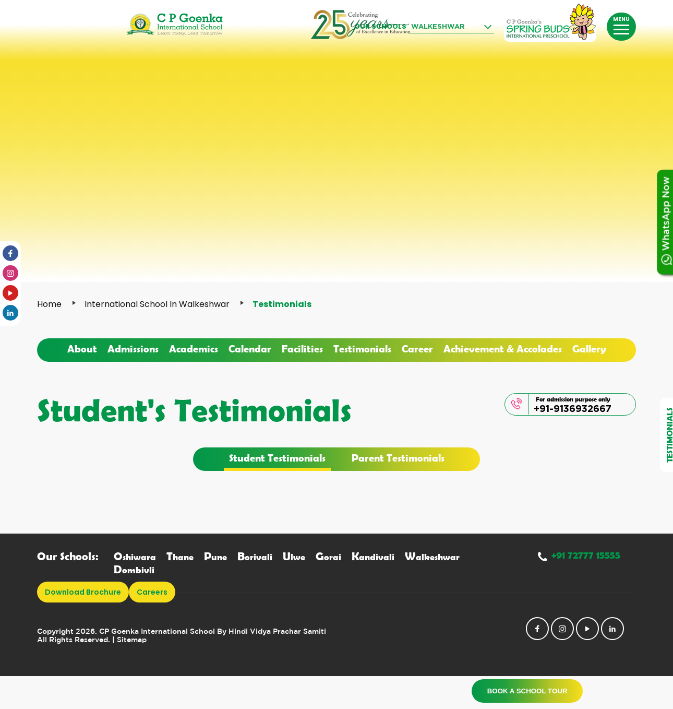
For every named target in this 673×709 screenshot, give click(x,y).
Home (49, 304)
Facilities (302, 348)
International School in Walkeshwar (157, 304)
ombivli (134, 569)
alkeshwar (432, 556)
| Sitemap (129, 640)
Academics (193, 348)
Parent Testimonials (398, 457)
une (215, 556)
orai (328, 556)
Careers (152, 592)
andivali (373, 556)
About (82, 348)
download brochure (83, 592)
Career (417, 348)
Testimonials (362, 348)
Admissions (133, 348)
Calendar (250, 348)
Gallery (589, 348)
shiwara (135, 556)
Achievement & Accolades (502, 348)
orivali (254, 556)
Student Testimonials (277, 457)
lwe (294, 556)
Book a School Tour (526, 691)
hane (180, 556)
